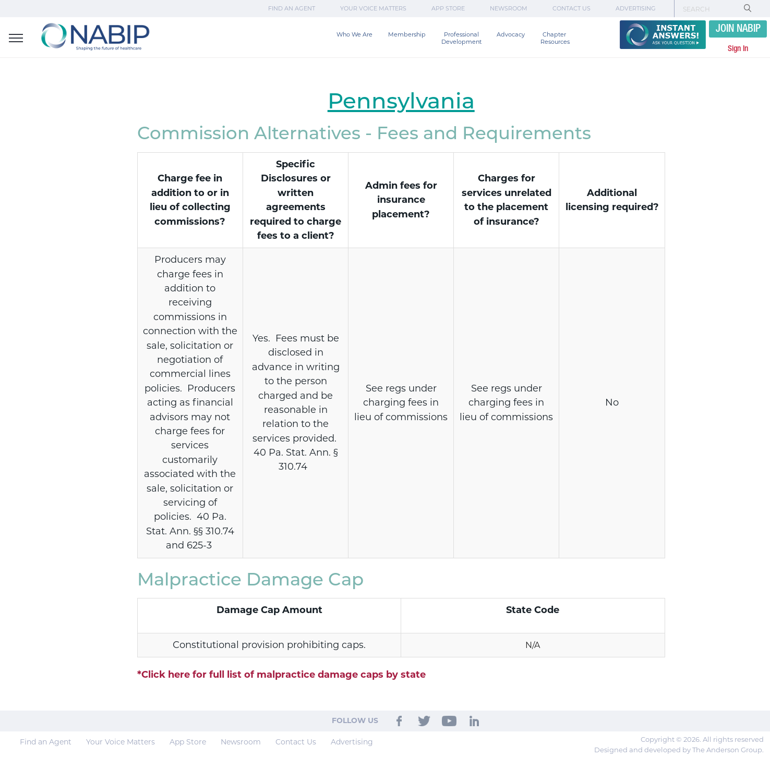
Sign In (738, 49)
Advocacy (511, 34)
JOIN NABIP (738, 29)
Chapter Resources (555, 38)
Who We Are (354, 34)
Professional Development (461, 38)
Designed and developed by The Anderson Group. (679, 749)
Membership (407, 34)
